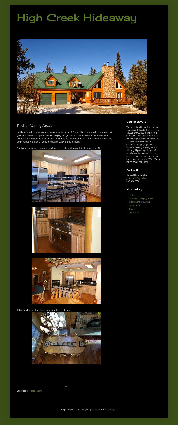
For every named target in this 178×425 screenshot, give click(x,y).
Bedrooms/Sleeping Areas (141, 198)
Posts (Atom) (36, 391)
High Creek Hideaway (77, 17)
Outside (132, 209)
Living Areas (134, 205)
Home (66, 386)
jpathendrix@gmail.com (137, 178)
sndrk (94, 409)
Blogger (113, 409)
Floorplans (134, 212)
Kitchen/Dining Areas (139, 202)
